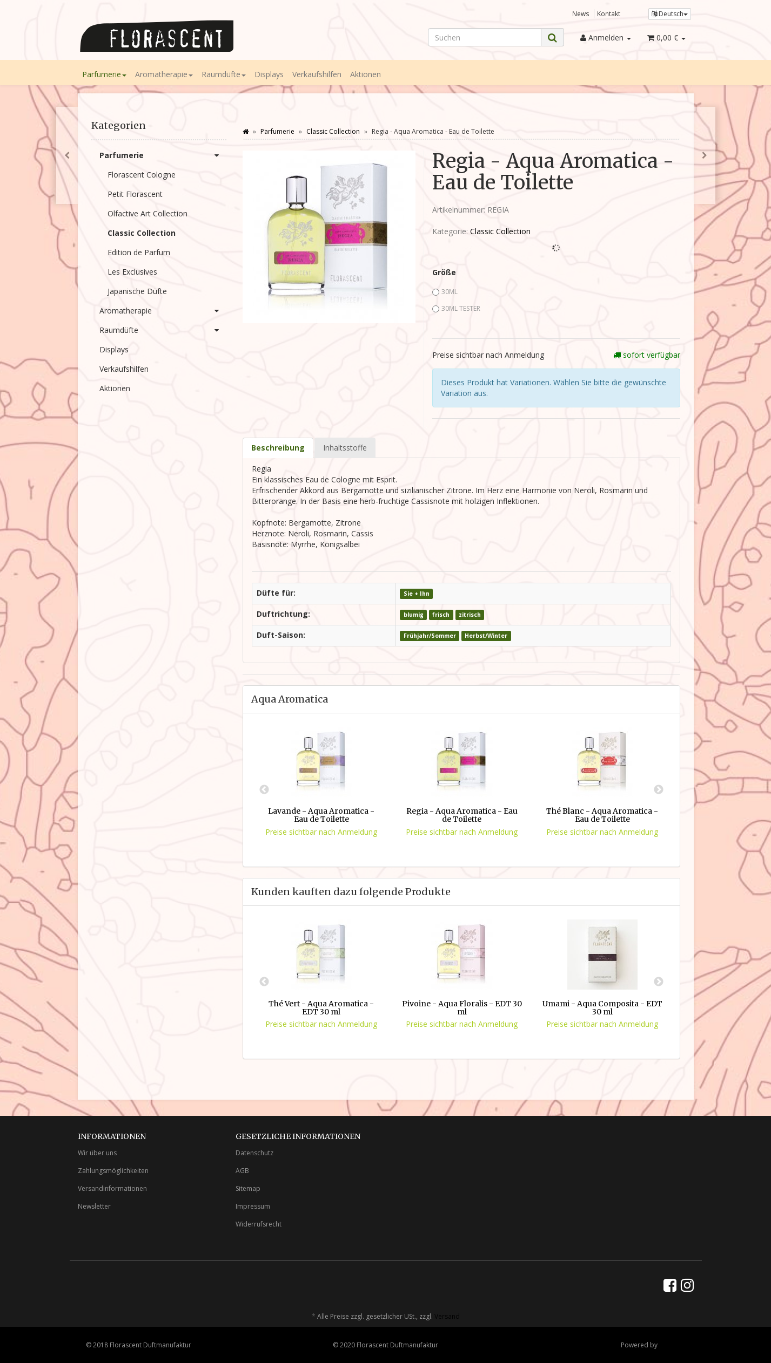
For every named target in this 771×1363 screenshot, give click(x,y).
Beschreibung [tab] (278, 447)
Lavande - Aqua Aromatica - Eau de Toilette (321, 815)
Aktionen (365, 74)
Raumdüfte (224, 74)
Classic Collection (500, 231)
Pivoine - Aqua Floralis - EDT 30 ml (462, 1008)
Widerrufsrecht (258, 1224)
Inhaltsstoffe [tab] (345, 447)
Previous (264, 790)
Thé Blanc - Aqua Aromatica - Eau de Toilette (602, 815)
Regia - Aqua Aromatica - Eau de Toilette (462, 815)
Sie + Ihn (417, 593)
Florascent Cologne (142, 174)
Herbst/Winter (486, 635)
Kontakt (608, 13)
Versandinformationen (112, 1188)
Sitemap (248, 1188)
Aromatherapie (164, 74)
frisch (441, 614)
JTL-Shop (672, 1345)
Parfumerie (104, 74)
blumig (414, 614)
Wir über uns (97, 1152)
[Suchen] (484, 37)
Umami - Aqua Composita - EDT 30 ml (602, 1008)
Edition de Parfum (139, 252)
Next (659, 790)
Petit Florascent (135, 194)
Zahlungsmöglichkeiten (113, 1170)
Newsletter (94, 1206)
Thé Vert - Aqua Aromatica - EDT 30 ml (321, 1008)
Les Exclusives (132, 272)
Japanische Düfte (137, 291)
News (580, 13)
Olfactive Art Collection (147, 213)
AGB (242, 1170)
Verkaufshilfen (316, 74)
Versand (447, 1316)
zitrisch (470, 614)
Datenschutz (254, 1152)
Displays (269, 74)
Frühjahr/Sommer (430, 635)
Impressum (253, 1206)
